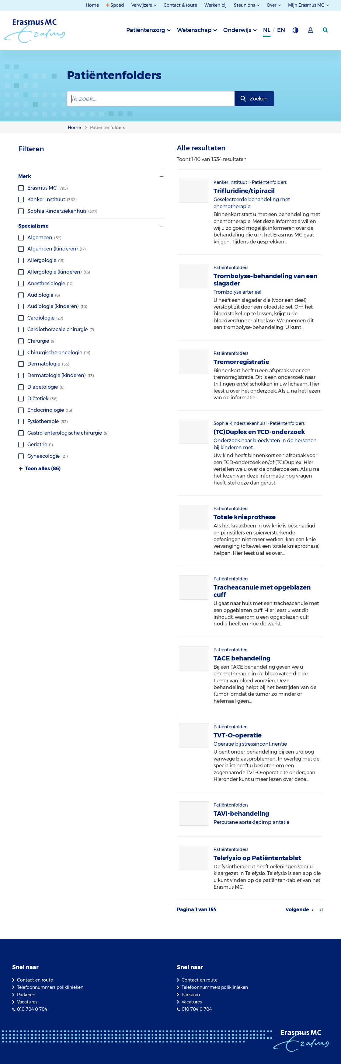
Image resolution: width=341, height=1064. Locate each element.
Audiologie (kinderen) (52, 306)
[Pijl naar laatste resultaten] (321, 909)
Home (92, 5)
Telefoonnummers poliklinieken (50, 987)
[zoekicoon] (326, 30)
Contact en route (35, 980)
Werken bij (215, 5)
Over (272, 5)
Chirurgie (37, 341)
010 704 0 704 (32, 1009)
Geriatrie (35, 444)
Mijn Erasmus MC (306, 5)
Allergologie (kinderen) (54, 272)
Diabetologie (41, 387)
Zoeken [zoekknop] (259, 99)
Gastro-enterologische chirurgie (63, 433)
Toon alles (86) (39, 468)
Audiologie (39, 295)
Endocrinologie (45, 410)
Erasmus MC (43, 188)
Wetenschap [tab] (194, 30)
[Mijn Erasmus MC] (311, 32)
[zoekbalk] (151, 98)
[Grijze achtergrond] (295, 32)
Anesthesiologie (46, 283)
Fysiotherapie (43, 421)
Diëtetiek (37, 398)
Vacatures (27, 1002)
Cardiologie (40, 318)
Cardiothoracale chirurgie (56, 329)
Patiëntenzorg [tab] (145, 30)
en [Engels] (281, 30)
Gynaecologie (43, 456)
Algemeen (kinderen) (52, 249)
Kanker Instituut (47, 199)
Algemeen (39, 237)
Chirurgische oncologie (54, 352)
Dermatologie (43, 364)
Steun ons (245, 5)
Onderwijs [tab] (237, 30)
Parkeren (26, 994)
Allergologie (41, 260)
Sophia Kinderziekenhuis (57, 211)
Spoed (117, 5)
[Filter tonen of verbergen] (161, 176)
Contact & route (180, 5)
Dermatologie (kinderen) (56, 375)
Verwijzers (142, 5)
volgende (297, 909)
